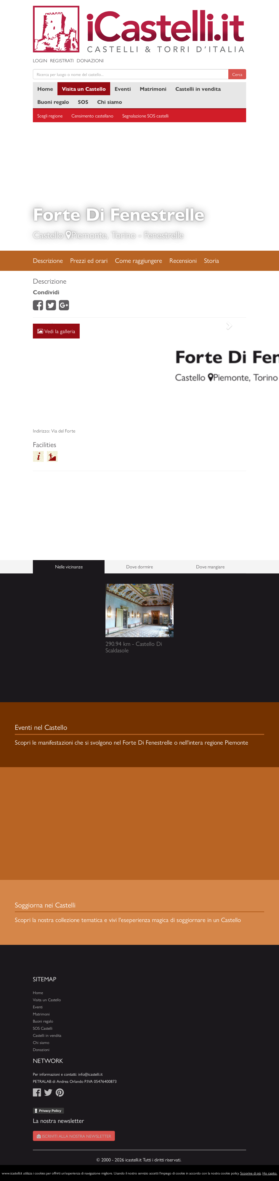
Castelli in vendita (198, 88)
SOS (83, 101)
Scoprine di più (250, 1173)
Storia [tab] (211, 260)
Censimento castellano (92, 115)
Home (45, 88)
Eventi (123, 88)
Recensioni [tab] (183, 260)
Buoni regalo (53, 101)
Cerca (237, 74)
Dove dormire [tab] (139, 566)
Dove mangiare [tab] (210, 566)
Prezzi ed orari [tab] (89, 260)
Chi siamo (109, 101)
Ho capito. (269, 1173)
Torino (123, 234)
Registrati (62, 60)
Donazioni (90, 60)
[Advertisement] (139, 375)
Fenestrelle (164, 234)
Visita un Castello (84, 88)
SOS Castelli (42, 1028)
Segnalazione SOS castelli (145, 115)
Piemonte (89, 234)
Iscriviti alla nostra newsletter (74, 1136)
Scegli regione (49, 115)
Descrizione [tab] (48, 260)
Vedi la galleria (56, 331)
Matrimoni (153, 88)
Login (40, 60)
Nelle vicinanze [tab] (69, 566)
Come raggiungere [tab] (138, 260)
